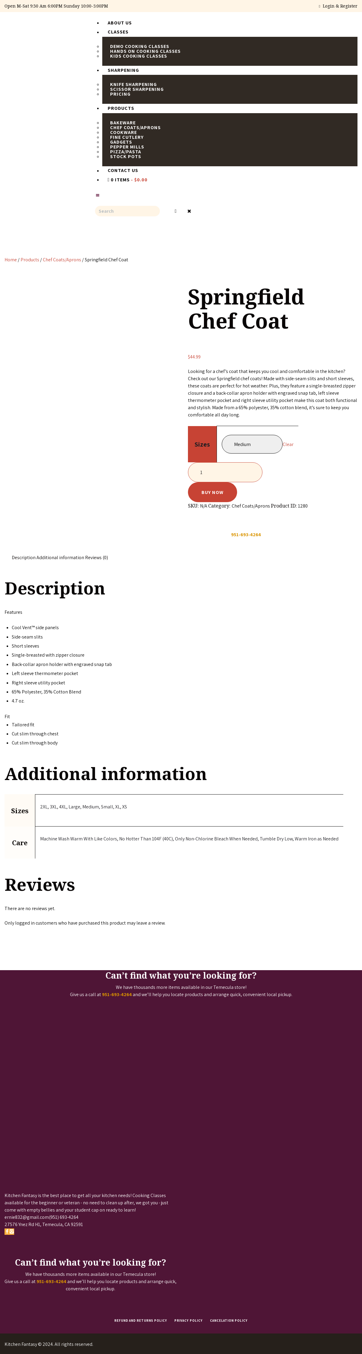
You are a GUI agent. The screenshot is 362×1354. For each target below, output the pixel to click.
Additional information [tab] (60, 557)
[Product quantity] (225, 472)
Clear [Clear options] (288, 444)
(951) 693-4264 (63, 1217)
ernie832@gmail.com (27, 1217)
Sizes (202, 444)
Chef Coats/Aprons (62, 259)
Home (11, 259)
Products (30, 259)
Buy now (213, 492)
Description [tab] (24, 557)
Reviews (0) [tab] (96, 557)
